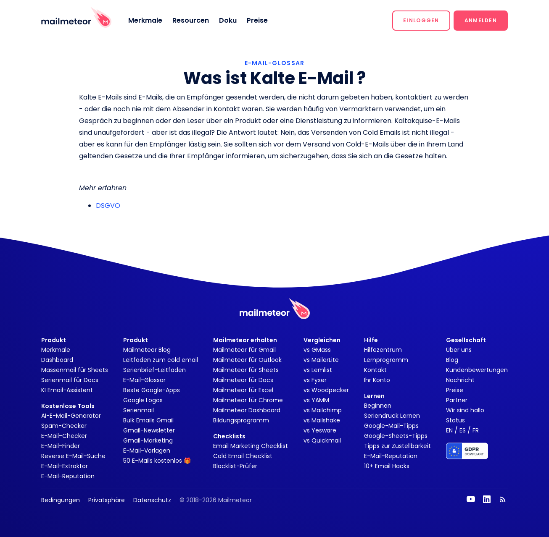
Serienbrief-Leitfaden (154, 370)
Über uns (459, 350)
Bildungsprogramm (241, 420)
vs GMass (317, 350)
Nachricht (460, 380)
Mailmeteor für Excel (243, 390)
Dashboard (57, 360)
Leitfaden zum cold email (160, 360)
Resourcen (190, 20)
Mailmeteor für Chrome (248, 400)
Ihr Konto (377, 380)
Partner (456, 400)
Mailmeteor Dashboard (246, 410)
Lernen (374, 396)
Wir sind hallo (465, 410)
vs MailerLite (321, 360)
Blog (452, 360)
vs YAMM (316, 400)
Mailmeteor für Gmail (244, 350)
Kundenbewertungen (477, 370)
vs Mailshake (322, 420)
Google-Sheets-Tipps (396, 436)
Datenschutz (152, 500)
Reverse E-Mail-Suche (73, 456)
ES (462, 430)
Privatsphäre (106, 500)
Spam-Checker (64, 426)
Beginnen (377, 405)
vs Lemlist (318, 370)
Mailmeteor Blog (147, 350)
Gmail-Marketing (148, 440)
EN (449, 430)
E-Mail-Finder (60, 446)
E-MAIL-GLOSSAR (275, 63)
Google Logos (143, 400)
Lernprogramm (386, 360)
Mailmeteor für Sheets (246, 370)
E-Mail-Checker (64, 436)
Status (455, 420)
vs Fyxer (315, 380)
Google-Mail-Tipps (391, 426)
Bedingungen (60, 500)
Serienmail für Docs (69, 380)
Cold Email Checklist (242, 456)
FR (475, 430)
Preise (257, 20)
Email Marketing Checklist (250, 446)
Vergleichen (322, 340)
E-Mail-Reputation (68, 476)
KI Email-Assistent (67, 390)
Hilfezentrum (383, 350)
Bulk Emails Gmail (148, 420)
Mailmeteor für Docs (243, 380)
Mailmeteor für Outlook (247, 360)
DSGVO (108, 205)
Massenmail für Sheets (74, 370)
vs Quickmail (322, 440)
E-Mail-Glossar (144, 380)
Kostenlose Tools (68, 406)
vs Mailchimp (323, 410)
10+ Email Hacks (386, 466)
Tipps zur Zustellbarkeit (397, 446)
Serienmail (138, 410)
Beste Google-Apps (151, 390)
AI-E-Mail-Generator (71, 415)
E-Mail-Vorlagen (146, 450)
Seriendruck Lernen (392, 415)
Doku (228, 20)
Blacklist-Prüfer (235, 466)
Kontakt (375, 370)
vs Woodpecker (326, 390)
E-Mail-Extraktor (64, 466)
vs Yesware (320, 430)
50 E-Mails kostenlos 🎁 (157, 460)
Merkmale (145, 20)
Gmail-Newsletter (149, 430)
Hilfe (371, 340)
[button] (421, 20)
